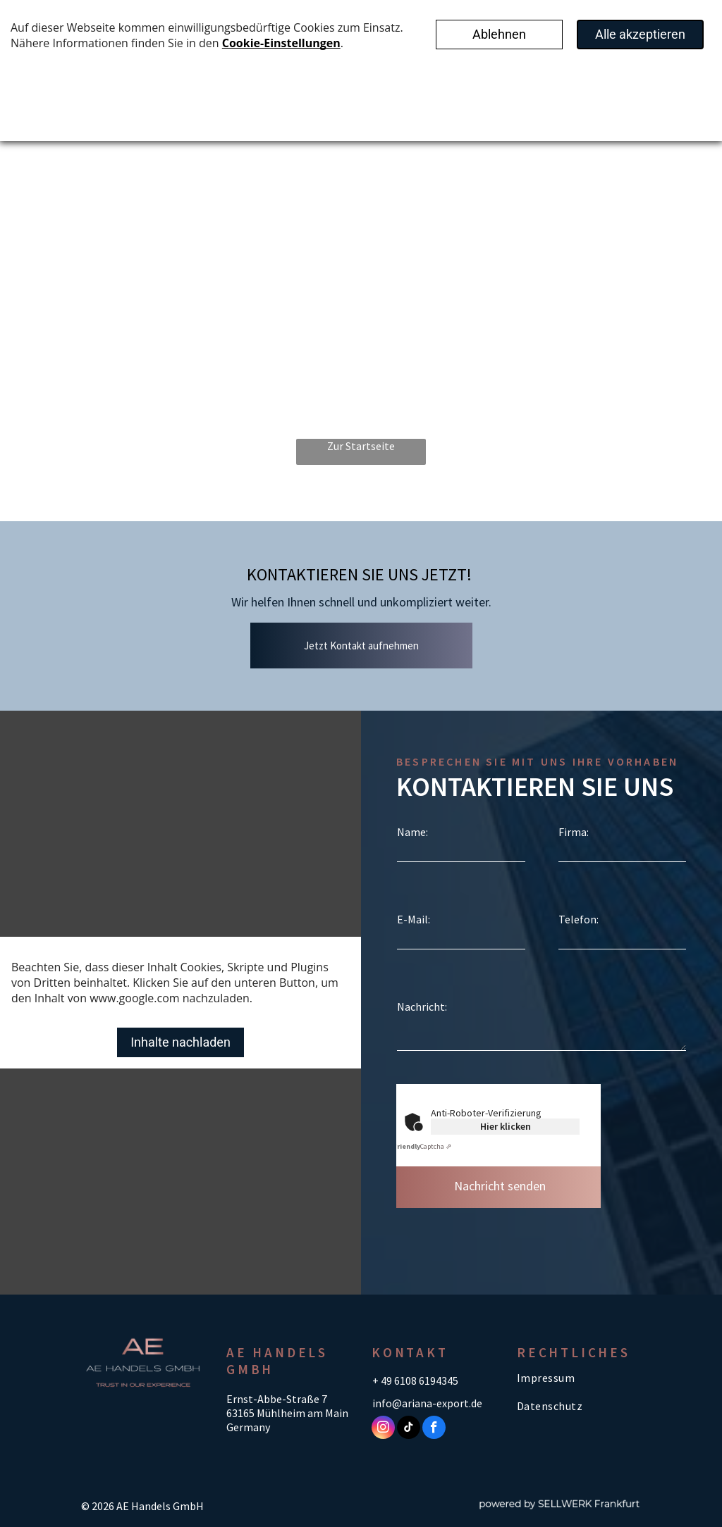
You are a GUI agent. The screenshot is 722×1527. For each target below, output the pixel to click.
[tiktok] (408, 1429)
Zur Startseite (361, 446)
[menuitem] (579, 1377)
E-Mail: (413, 919)
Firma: (573, 832)
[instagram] (383, 1429)
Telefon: (578, 919)
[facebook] (434, 1429)
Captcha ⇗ (422, 1146)
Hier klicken (505, 1126)
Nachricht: (422, 1006)
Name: (412, 832)
